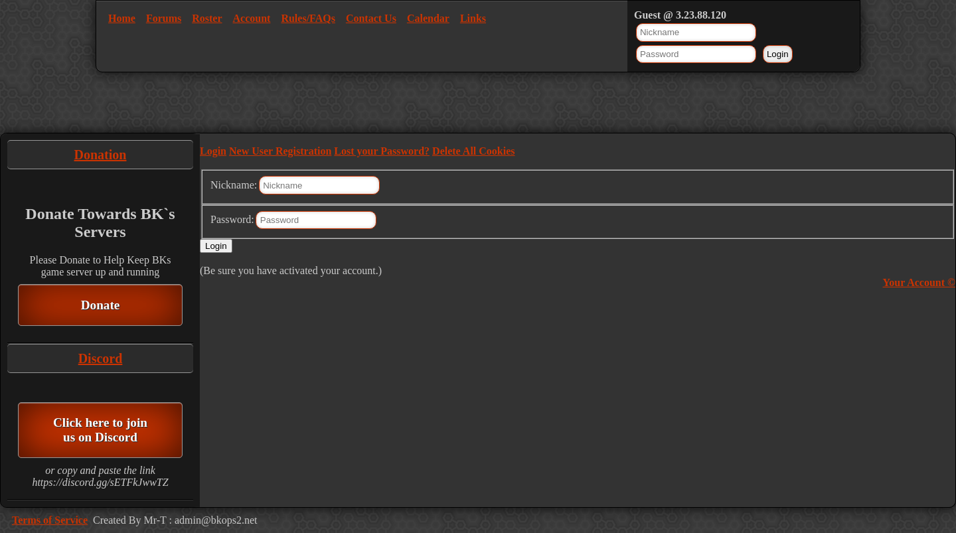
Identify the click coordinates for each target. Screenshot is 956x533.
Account (252, 18)
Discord (100, 358)
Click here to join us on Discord (100, 430)
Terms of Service (50, 520)
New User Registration (280, 151)
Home (121, 18)
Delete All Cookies (473, 151)
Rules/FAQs (308, 18)
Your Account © (919, 282)
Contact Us (371, 18)
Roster (207, 18)
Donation (100, 154)
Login (213, 151)
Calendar (428, 18)
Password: (232, 219)
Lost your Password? (382, 151)
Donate (100, 305)
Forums (163, 18)
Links (473, 18)
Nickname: (233, 184)
